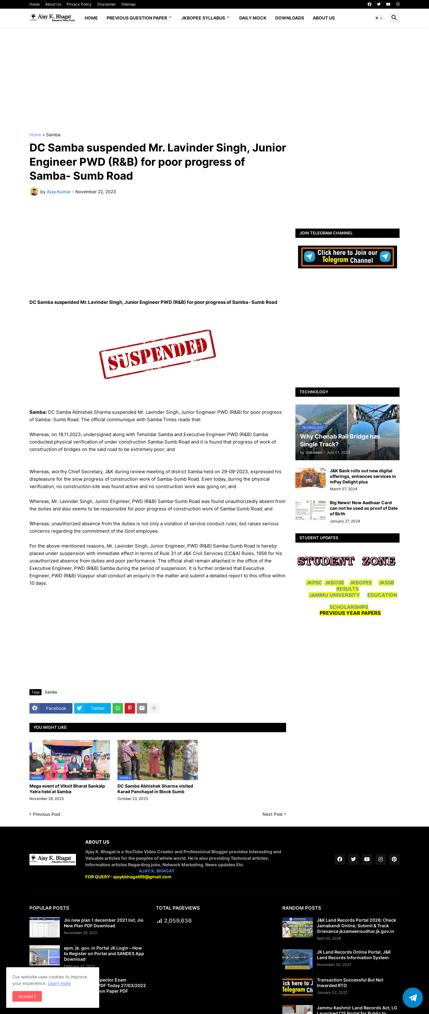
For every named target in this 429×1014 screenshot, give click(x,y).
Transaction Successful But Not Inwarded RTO (350, 982)
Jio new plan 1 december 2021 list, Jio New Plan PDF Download (104, 922)
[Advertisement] (214, 80)
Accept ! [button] (27, 996)
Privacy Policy (79, 4)
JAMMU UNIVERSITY (334, 595)
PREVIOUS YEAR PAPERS (350, 613)
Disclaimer (106, 4)
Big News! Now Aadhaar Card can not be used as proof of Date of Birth (364, 508)
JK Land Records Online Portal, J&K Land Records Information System (354, 954)
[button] (379, 18)
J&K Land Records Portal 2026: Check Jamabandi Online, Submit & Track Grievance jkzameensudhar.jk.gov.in (356, 925)
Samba (53, 135)
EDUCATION (382, 595)
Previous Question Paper (137, 17)
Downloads (289, 17)
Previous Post (46, 814)
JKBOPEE (360, 582)
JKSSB (386, 582)
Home (34, 4)
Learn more (59, 983)
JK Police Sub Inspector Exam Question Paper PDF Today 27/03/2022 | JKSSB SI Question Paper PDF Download (105, 988)
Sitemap (128, 4)
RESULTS (347, 589)
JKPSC (314, 582)
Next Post (273, 814)
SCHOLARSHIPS (348, 607)
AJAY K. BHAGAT (157, 870)
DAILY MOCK (253, 17)
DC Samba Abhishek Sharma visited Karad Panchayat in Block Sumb (155, 788)
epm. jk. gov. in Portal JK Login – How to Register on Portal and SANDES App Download (104, 953)
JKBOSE (334, 582)
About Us (53, 4)
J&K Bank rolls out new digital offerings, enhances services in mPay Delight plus (363, 476)
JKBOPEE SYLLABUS (203, 17)
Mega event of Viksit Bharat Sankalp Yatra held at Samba (67, 788)
